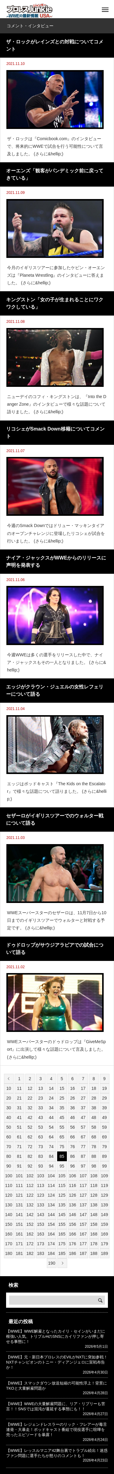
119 (104, 1185)
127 (83, 1195)
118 (93, 1185)
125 (61, 1195)
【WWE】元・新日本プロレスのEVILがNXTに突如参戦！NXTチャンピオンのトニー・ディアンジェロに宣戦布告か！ (57, 1362)
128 (93, 1195)
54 (51, 1127)
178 (93, 1243)
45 (62, 1117)
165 (61, 1234)
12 (30, 1088)
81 (19, 1156)
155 (61, 1224)
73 (40, 1146)
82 (30, 1156)
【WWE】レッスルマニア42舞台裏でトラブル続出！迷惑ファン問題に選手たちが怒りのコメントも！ (57, 1453)
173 (40, 1243)
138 (93, 1204)
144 (51, 1214)
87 (83, 1156)
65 (62, 1136)
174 (51, 1243)
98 (94, 1166)
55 (62, 1127)
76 (72, 1146)
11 (19, 1088)
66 (72, 1136)
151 (19, 1224)
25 (62, 1098)
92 (30, 1166)
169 (104, 1234)
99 (104, 1166)
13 (40, 1088)
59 (104, 1127)
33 (40, 1107)
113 (40, 1185)
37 (83, 1107)
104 (51, 1175)
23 (40, 1098)
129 (104, 1195)
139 (104, 1204)
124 (51, 1195)
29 (104, 1098)
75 (62, 1146)
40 (8, 1117)
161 (19, 1234)
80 (8, 1156)
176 (72, 1243)
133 (40, 1204)
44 (51, 1117)
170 (8, 1243)
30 (8, 1107)
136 (72, 1204)
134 (51, 1204)
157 (83, 1224)
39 (104, 1107)
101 (19, 1175)
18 (94, 1088)
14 (51, 1088)
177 (83, 1243)
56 (72, 1127)
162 (29, 1234)
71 (19, 1146)
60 (8, 1136)
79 (104, 1146)
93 (40, 1166)
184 (51, 1253)
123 (40, 1195)
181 (19, 1253)
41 (19, 1117)
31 (19, 1107)
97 (83, 1166)
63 (40, 1136)
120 (8, 1195)
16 (72, 1088)
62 (30, 1136)
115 (61, 1185)
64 (51, 1136)
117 (83, 1185)
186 (72, 1253)
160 (8, 1234)
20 (8, 1098)
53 (40, 1127)
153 (40, 1224)
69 (104, 1136)
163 (40, 1234)
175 (61, 1243)
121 (19, 1195)
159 (104, 1224)
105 (61, 1175)
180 (8, 1253)
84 (51, 1156)
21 (19, 1098)
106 (72, 1175)
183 (40, 1253)
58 (94, 1127)
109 (104, 1175)
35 (62, 1107)
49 (104, 1117)
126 (72, 1195)
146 (72, 1214)
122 (29, 1195)
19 (104, 1088)
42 (30, 1117)
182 (29, 1253)
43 (40, 1117)
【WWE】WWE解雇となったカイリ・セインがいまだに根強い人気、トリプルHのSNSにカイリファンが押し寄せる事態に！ (55, 1336)
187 (83, 1253)
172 (29, 1243)
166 (72, 1234)
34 (51, 1107)
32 (30, 1107)
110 (8, 1185)
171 (19, 1243)
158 (93, 1224)
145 (61, 1214)
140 (8, 1214)
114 (51, 1185)
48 (94, 1117)
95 (62, 1166)
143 (40, 1214)
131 (19, 1204)
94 (51, 1166)
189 (104, 1253)
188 (93, 1253)
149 (104, 1214)
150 (8, 1224)
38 (94, 1107)
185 (61, 1253)
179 (104, 1243)
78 (94, 1146)
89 (104, 1156)
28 (94, 1098)
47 (83, 1117)
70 (8, 1146)
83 (40, 1156)
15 (62, 1088)
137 (83, 1204)
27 (83, 1098)
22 (30, 1098)
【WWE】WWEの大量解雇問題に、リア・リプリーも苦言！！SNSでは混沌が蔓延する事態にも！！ (55, 1406)
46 (72, 1117)
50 (8, 1127)
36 (72, 1107)
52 (30, 1127)
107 (83, 1175)
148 (93, 1214)
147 (83, 1214)
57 (83, 1127)
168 (93, 1234)
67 (83, 1136)
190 (51, 1263)
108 (93, 1175)
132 (29, 1204)
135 (61, 1204)
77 (83, 1146)
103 (40, 1175)
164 (51, 1234)
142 (29, 1214)
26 (72, 1098)
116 (72, 1185)
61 (19, 1136)
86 (72, 1156)
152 (29, 1224)
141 (19, 1214)
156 (72, 1224)
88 (94, 1156)
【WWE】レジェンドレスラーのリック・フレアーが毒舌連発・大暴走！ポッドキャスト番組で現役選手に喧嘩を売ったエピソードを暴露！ (56, 1429)
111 (19, 1185)
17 (83, 1088)
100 (8, 1175)
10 (8, 1088)
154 (51, 1224)
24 (51, 1098)
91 (19, 1166)
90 (8, 1166)
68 (94, 1136)
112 (29, 1185)
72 (30, 1146)
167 (83, 1234)
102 (29, 1175)
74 (51, 1146)
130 (8, 1204)
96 (72, 1166)
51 (19, 1127)
